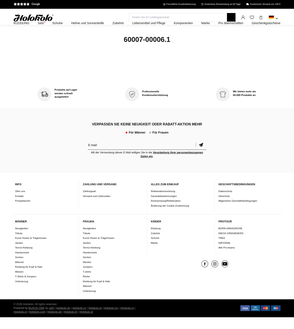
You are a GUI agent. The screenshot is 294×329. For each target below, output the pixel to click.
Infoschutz (224, 207)
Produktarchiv (22, 212)
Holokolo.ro (127, 319)
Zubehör (155, 244)
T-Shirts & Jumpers (25, 288)
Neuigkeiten (21, 240)
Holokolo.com (37, 323)
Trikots (19, 244)
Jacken (19, 254)
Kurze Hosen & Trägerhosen (31, 249)
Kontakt (19, 207)
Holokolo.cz (79, 319)
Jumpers (87, 278)
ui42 (51, 319)
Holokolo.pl (95, 319)
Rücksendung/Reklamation (166, 212)
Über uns (20, 202)
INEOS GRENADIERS (230, 244)
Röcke (86, 288)
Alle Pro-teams (226, 259)
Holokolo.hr (71, 323)
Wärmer (19, 273)
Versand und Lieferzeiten (96, 207)
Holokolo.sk (63, 319)
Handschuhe (22, 264)
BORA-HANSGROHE (230, 240)
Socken (19, 268)
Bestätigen (201, 156)
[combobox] (273, 18)
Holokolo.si (20, 323)
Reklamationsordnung (163, 202)
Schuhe (155, 249)
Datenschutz (225, 202)
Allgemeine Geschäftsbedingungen (237, 212)
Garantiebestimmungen (164, 207)
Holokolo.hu (111, 319)
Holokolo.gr (86, 323)
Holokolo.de (54, 323)
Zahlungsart (89, 202)
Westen (19, 283)
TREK (221, 249)
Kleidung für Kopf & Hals (28, 278)
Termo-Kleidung (24, 259)
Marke (154, 254)
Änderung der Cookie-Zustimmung (170, 217)
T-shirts (87, 283)
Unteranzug (21, 292)
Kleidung (156, 240)
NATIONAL (224, 254)
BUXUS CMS (37, 319)
